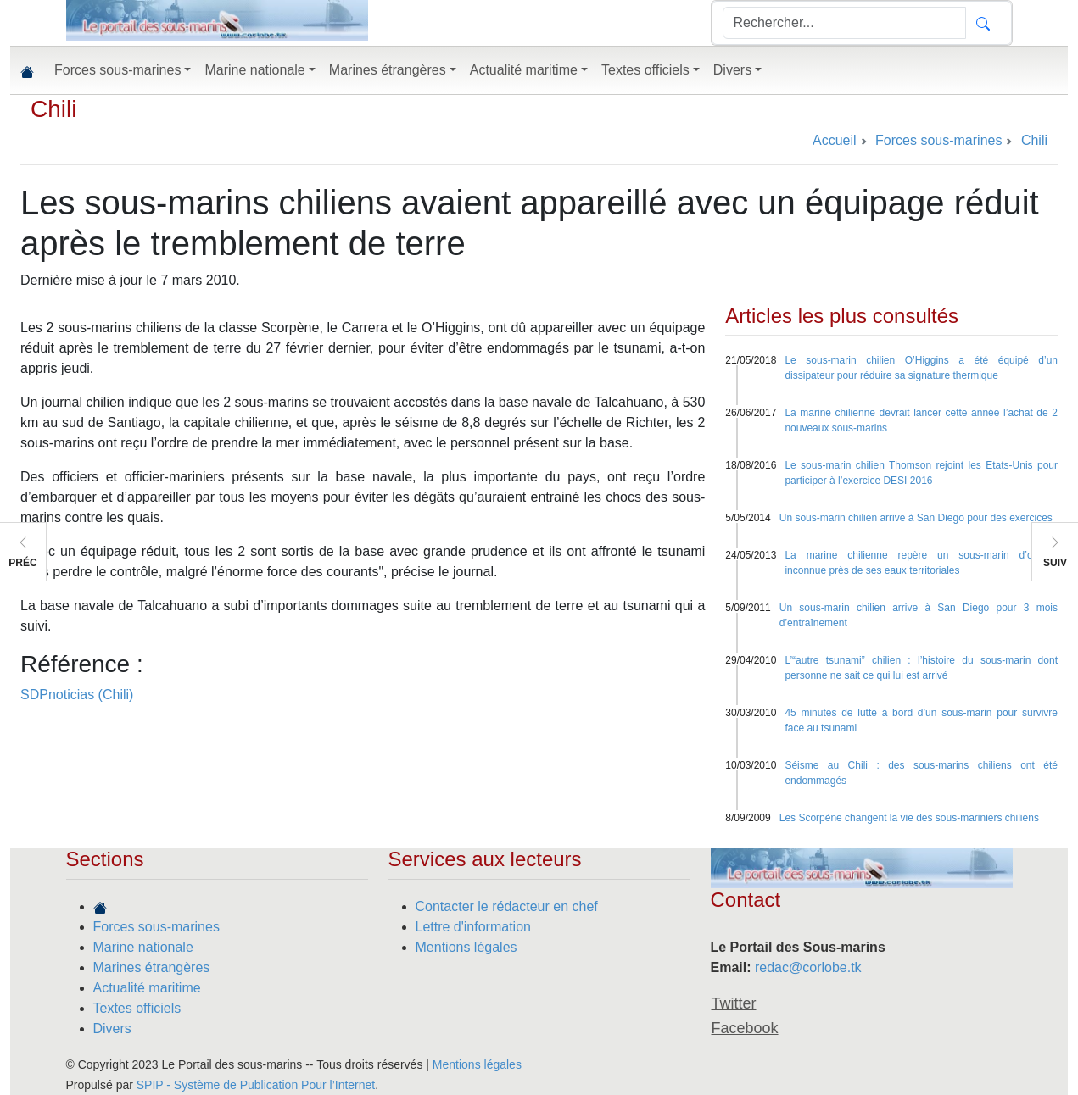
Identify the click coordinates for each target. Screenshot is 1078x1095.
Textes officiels (137, 1008)
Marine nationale (143, 947)
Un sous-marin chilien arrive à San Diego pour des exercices (916, 518)
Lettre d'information (473, 927)
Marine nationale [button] (254, 70)
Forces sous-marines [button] (117, 70)
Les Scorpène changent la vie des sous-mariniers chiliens (909, 818)
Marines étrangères (151, 967)
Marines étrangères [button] (387, 70)
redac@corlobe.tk (808, 967)
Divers (112, 1028)
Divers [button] (732, 70)
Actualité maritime (147, 988)
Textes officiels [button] (645, 70)
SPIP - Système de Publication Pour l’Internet (256, 1085)
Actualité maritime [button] (524, 70)
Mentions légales (466, 947)
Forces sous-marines (156, 927)
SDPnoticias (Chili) (76, 694)
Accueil (835, 140)
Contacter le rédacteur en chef (507, 906)
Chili (53, 109)
